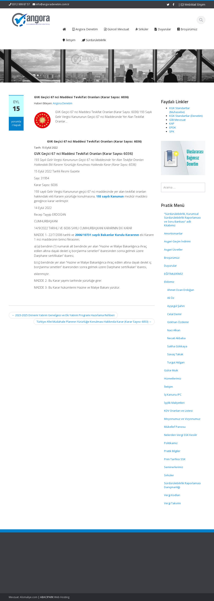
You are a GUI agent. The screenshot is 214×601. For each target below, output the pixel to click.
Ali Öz (170, 298)
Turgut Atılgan (176, 362)
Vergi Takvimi (172, 503)
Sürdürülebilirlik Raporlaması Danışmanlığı (182, 485)
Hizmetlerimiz (172, 378)
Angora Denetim (62, 103)
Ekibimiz (169, 282)
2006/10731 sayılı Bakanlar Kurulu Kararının (107, 235)
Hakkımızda (120, 560)
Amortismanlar (173, 233)
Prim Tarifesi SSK (175, 459)
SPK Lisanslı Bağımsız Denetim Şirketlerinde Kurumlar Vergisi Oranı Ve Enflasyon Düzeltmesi (22, 571)
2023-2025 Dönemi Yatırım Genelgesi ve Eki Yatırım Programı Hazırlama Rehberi (63, 315)
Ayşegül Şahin (176, 306)
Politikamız (171, 443)
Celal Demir (174, 314)
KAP (171, 123)
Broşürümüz (172, 258)
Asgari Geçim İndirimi (177, 241)
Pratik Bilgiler (172, 451)
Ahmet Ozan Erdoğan (180, 290)
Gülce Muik (171, 370)
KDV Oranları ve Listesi (178, 411)
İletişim (168, 386)
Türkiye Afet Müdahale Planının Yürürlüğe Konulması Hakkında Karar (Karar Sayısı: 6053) (94, 321)
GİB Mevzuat (177, 120)
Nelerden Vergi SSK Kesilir (180, 435)
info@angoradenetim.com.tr (52, 4)
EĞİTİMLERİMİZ (173, 274)
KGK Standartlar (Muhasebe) (179, 110)
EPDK (172, 127)
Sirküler (169, 475)
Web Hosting (61, 597)
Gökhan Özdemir (178, 322)
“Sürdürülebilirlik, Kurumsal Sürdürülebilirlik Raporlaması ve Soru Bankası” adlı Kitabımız (182, 219)
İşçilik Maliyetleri (174, 403)
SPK (171, 131)
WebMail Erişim (193, 4)
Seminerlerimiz (173, 467)
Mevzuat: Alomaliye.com (23, 597)
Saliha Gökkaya (177, 346)
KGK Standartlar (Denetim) (186, 116)
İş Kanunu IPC (172, 394)
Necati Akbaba (176, 338)
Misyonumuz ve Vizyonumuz (182, 419)
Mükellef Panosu (175, 427)
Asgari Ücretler (173, 249)
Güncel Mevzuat (123, 567)
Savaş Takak (175, 354)
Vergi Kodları (172, 495)
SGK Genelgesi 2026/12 (21, 558)
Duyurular (170, 265)
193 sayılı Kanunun (110, 196)
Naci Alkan (173, 330)
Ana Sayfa (119, 556)
